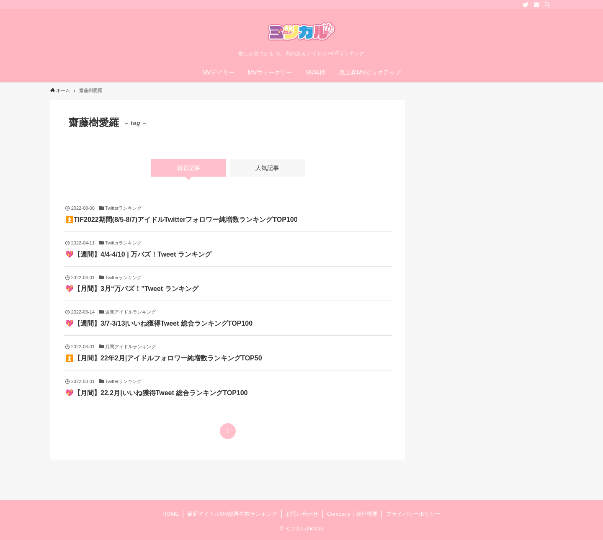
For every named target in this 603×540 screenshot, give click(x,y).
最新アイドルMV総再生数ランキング (232, 514)
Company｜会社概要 (352, 514)
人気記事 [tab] (267, 168)
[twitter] (525, 4)
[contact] (536, 4)
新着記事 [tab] (188, 168)
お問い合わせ (302, 514)
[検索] (547, 4)
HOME (170, 514)
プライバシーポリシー (413, 514)
